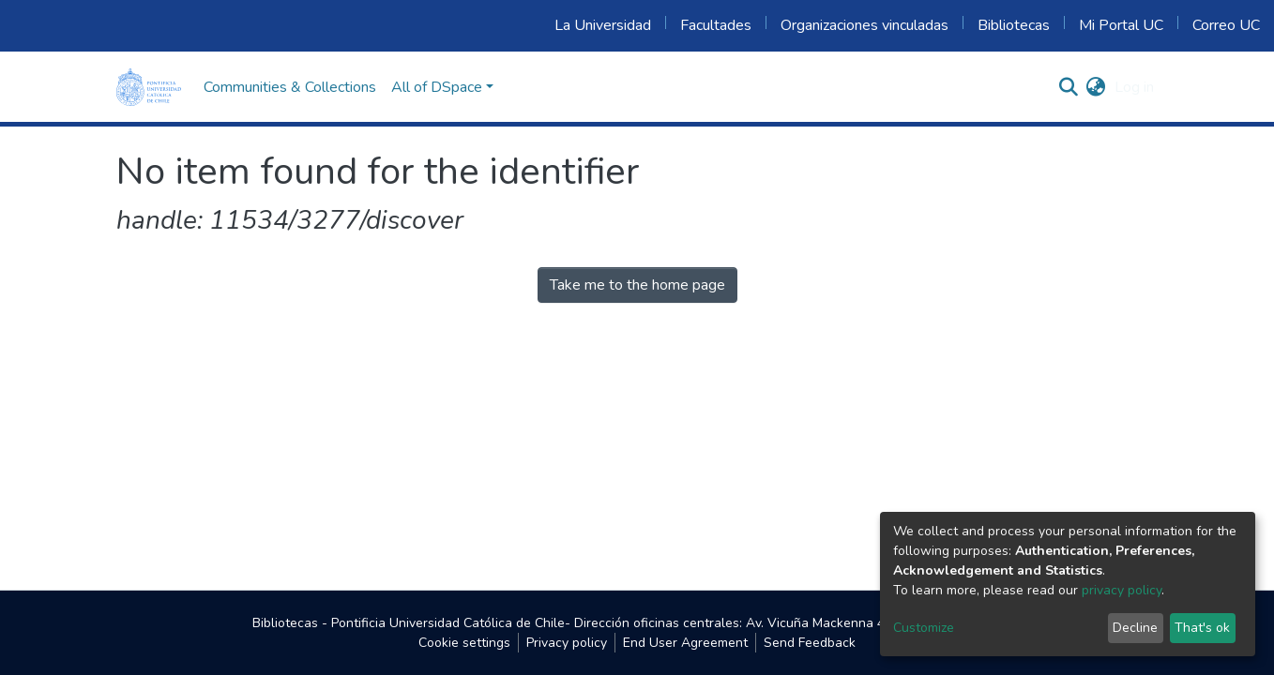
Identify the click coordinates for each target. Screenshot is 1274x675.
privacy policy (1121, 590)
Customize (923, 628)
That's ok (1202, 628)
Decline (1135, 628)
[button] (1095, 87)
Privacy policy (566, 643)
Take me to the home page (637, 285)
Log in (1134, 87)
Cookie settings (464, 643)
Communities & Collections (290, 87)
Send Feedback (810, 643)
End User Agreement (685, 643)
